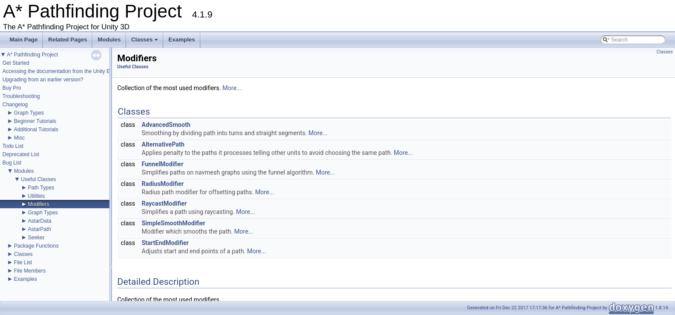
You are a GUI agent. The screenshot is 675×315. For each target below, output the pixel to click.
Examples (181, 39)
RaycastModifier (164, 203)
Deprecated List (20, 154)
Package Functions (36, 246)
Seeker (36, 237)
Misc (19, 138)
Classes (145, 42)
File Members (30, 271)
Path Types (41, 188)
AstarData (39, 221)
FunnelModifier (162, 164)
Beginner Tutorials (35, 121)
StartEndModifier (165, 242)
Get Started (15, 63)
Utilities (36, 196)
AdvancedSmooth (166, 124)
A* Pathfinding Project (32, 55)
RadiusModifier (163, 183)
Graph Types (29, 113)
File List (23, 262)
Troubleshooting (21, 96)
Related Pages (67, 39)
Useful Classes (38, 179)
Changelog (15, 105)
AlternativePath (163, 144)
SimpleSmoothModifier (174, 223)
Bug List (11, 163)
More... (232, 87)
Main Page (24, 39)
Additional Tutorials (36, 129)
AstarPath (39, 229)
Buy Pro (11, 88)
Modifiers (38, 204)
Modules (109, 39)
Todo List (12, 146)
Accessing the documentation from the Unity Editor (61, 71)
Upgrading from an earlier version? (42, 80)
